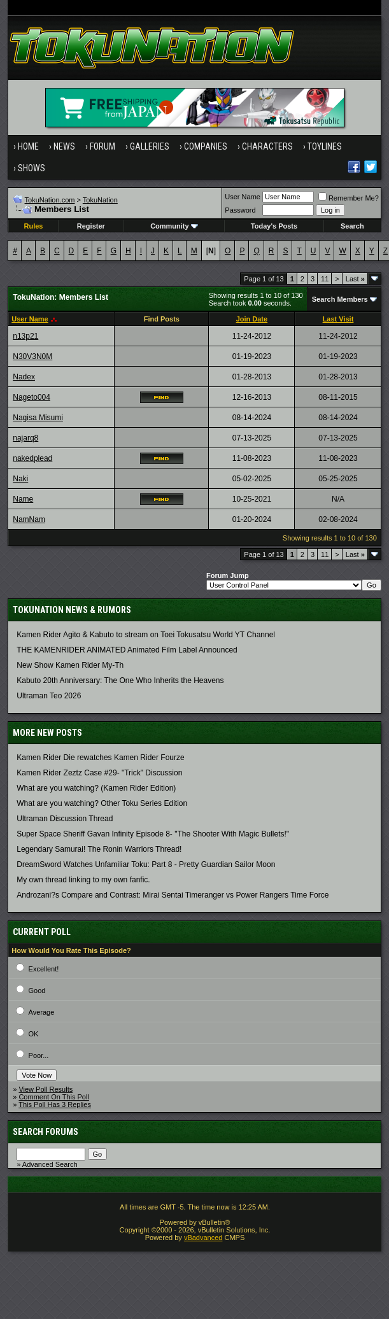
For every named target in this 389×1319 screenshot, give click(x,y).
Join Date (252, 319)
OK (34, 1034)
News (64, 146)
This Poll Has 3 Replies (54, 1104)
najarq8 (25, 438)
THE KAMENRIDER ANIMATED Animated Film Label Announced (127, 649)
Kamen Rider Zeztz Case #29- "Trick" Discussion (99, 772)
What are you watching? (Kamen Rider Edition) (96, 788)
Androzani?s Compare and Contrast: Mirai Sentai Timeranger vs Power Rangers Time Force (173, 895)
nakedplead (32, 458)
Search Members (340, 299)
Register (91, 226)
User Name (242, 197)
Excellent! (44, 969)
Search (352, 226)
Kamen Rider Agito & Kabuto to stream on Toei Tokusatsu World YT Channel (146, 634)
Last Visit (338, 319)
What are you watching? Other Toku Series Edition (102, 803)
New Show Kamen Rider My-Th (70, 665)
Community (174, 226)
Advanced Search (50, 1164)
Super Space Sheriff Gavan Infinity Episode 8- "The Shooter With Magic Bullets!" (153, 833)
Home (28, 146)
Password (240, 210)
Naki (20, 478)
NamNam (29, 519)
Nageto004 (31, 397)
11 (325, 279)
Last (355, 279)
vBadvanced (203, 1237)
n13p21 (25, 336)
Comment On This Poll (53, 1097)
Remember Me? (348, 198)
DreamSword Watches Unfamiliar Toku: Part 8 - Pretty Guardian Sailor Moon (146, 864)
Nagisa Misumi (38, 417)
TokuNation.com (50, 200)
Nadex (24, 376)
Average (42, 1012)
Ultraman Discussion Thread (65, 818)
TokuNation (100, 200)
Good (37, 990)
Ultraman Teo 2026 (49, 695)
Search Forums (45, 1132)
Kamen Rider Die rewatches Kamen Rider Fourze (100, 757)
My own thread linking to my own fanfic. (83, 879)
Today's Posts (274, 226)
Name (23, 499)
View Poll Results (45, 1089)
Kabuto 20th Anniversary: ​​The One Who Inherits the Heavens (120, 680)
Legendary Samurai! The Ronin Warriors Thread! (99, 849)
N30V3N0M (32, 356)
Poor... (39, 1055)
